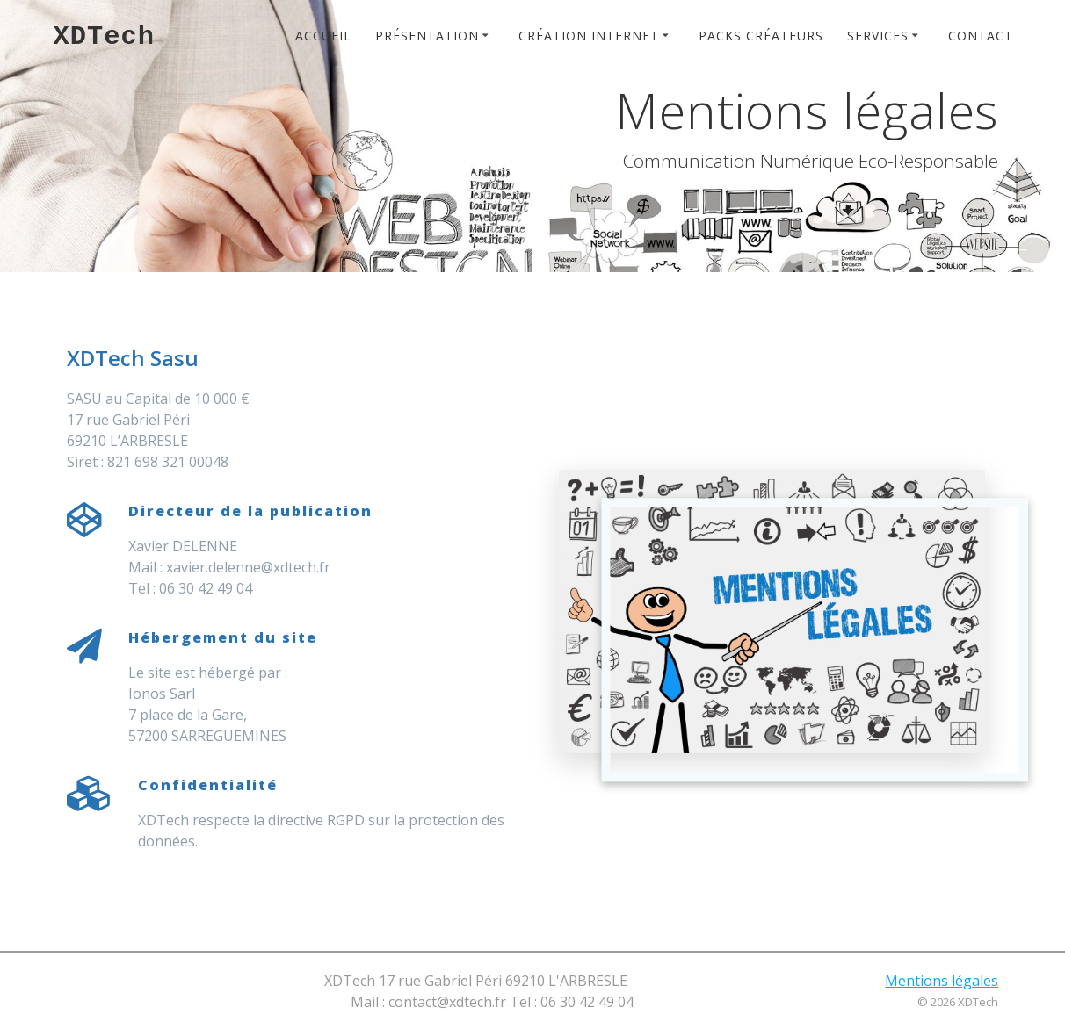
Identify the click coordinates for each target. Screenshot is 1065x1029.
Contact (980, 35)
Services (878, 35)
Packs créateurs (761, 35)
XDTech (104, 37)
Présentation (427, 35)
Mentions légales (941, 980)
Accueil (323, 35)
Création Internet (588, 35)
